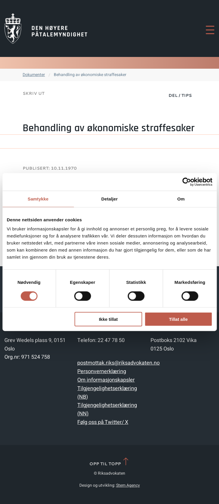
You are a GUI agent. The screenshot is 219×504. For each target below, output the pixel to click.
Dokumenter (34, 75)
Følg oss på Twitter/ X (102, 422)
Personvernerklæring (101, 371)
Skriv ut (33, 93)
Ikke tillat (108, 319)
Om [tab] (181, 198)
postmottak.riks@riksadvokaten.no (118, 363)
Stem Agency (128, 485)
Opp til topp (109, 462)
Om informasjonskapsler (106, 380)
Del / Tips (180, 95)
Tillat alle (178, 319)
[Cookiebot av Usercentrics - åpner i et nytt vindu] (186, 181)
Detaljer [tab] (109, 198)
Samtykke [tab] (38, 198)
